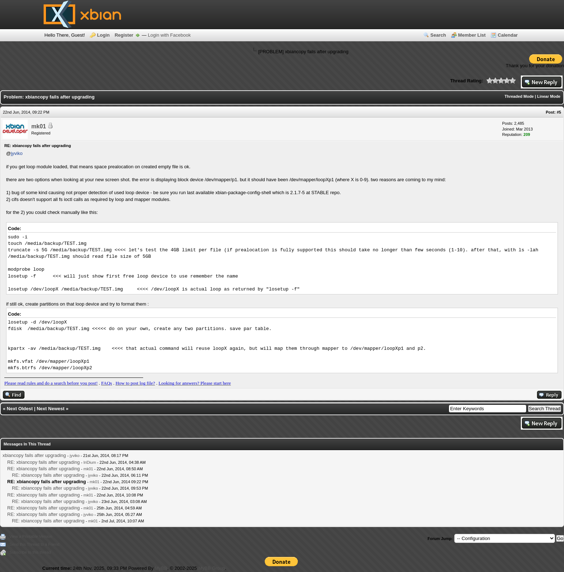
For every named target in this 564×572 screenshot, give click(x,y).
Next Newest (50, 408)
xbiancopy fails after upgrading (34, 455)
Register (124, 35)
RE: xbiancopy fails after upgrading (43, 462)
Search (438, 35)
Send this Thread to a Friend (34, 544)
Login (103, 35)
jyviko (17, 153)
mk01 (38, 126)
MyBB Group (211, 568)
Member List (472, 35)
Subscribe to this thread (30, 552)
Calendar (508, 35)
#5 (559, 112)
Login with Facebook (169, 35)
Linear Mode (548, 96)
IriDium (89, 462)
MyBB (161, 568)
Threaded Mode (519, 96)
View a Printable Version (30, 536)
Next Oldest (20, 408)
